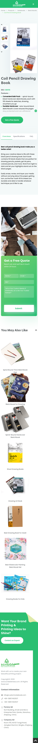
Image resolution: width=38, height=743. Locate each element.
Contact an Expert (12, 640)
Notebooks (20, 10)
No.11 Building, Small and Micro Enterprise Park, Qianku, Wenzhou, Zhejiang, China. (17, 712)
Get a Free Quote (12, 120)
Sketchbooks (31, 10)
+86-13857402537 (11, 698)
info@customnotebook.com (15, 695)
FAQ (31, 136)
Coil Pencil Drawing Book (11, 13)
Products (10, 10)
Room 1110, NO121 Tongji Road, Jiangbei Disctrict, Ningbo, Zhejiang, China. (18, 725)
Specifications (19, 136)
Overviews (6, 136)
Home (3, 10)
